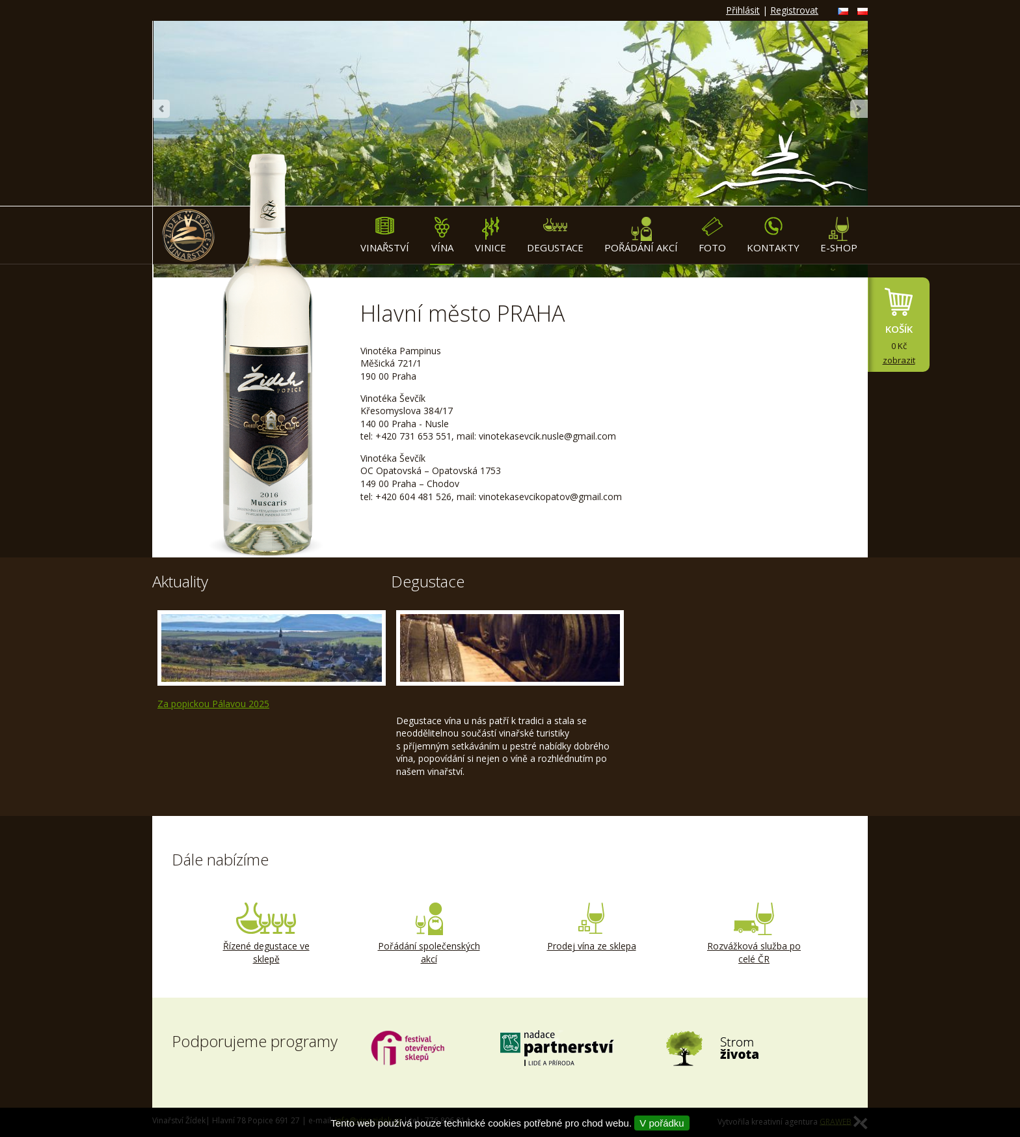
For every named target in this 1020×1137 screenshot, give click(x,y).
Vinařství (384, 235)
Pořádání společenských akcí (428, 934)
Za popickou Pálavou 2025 (213, 703)
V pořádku (661, 1123)
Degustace (555, 235)
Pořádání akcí (641, 235)
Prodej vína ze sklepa (591, 927)
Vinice (490, 235)
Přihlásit (743, 10)
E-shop (838, 235)
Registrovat (794, 10)
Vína (442, 235)
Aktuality (180, 581)
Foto (712, 235)
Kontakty (773, 235)
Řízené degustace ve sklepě (266, 934)
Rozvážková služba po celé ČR (754, 934)
